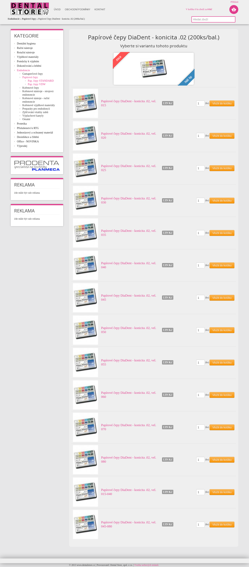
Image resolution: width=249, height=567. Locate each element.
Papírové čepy (29, 18)
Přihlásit (234, 2)
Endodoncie (14, 18)
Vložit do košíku (221, 103)
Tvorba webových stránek (146, 565)
